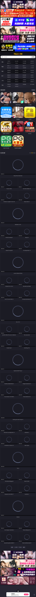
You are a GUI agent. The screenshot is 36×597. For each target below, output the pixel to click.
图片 (2, 76)
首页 (12, 547)
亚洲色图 (16, 75)
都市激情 (9, 79)
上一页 (16, 547)
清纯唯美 (16, 77)
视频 (2, 66)
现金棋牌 (24, 63)
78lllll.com (18, 54)
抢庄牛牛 (32, 63)
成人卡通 (24, 70)
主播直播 (24, 67)
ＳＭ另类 (32, 67)
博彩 (2, 62)
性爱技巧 (32, 81)
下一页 (20, 547)
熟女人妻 (9, 67)
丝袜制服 (16, 67)
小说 (2, 80)
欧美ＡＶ (24, 65)
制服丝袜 (9, 72)
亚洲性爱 (9, 70)
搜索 (33, 56)
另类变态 (32, 72)
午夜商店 (16, 84)
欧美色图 (24, 75)
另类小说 (16, 81)
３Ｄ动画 (32, 65)
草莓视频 (24, 84)
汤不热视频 (32, 84)
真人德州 (16, 61)
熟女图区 (24, 77)
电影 (2, 71)
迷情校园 (9, 81)
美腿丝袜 (9, 77)
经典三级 (16, 72)
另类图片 (32, 77)
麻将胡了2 (9, 63)
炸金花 (16, 63)
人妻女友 (24, 79)
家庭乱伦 (16, 79)
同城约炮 (9, 84)
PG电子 (9, 61)
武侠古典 (32, 79)
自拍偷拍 (16, 65)
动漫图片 (32, 75)
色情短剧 (16, 86)
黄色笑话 (24, 81)
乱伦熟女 (24, 72)
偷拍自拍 (16, 70)
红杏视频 (9, 86)
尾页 (24, 547)
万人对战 (24, 61)
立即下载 (26, 594)
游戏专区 (32, 61)
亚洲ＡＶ (9, 65)
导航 (2, 85)
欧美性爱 (32, 70)
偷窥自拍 (9, 75)
